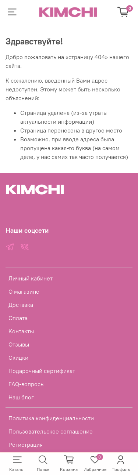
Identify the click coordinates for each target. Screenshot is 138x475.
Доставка (20, 304)
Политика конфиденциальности (51, 418)
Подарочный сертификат (41, 370)
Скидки (18, 357)
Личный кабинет (30, 278)
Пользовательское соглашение (50, 431)
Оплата (18, 318)
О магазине (23, 291)
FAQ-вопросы (26, 384)
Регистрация (25, 444)
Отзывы (18, 344)
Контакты (21, 331)
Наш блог (21, 397)
